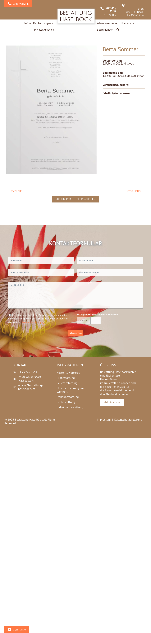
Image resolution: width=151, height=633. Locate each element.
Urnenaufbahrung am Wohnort (70, 390)
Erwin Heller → (135, 191)
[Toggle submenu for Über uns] (133, 23)
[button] (118, 30)
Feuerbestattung (67, 383)
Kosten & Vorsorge (68, 373)
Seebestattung (66, 402)
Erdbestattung (66, 378)
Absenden (75, 333)
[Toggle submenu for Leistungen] (52, 23)
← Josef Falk (14, 191)
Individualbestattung (70, 407)
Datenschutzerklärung (33, 322)
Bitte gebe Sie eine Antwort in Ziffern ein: (98, 314)
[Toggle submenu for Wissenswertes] (116, 23)
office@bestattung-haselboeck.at (30, 387)
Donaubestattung (68, 397)
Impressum (104, 420)
